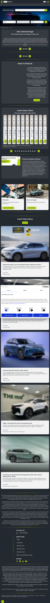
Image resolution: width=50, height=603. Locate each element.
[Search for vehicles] (30, 10)
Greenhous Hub (6, 431)
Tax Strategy (14, 596)
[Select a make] (9, 22)
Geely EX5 (20, 495)
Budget (32, 21)
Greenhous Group (13, 431)
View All (25, 223)
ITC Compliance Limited (25, 568)
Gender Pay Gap (8, 596)
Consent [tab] (9, 290)
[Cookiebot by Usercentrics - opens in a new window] (43, 287)
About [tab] (41, 290)
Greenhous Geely (6, 274)
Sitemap (3, 596)
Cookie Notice (42, 595)
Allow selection (25, 315)
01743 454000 (36, 525)
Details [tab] (25, 290)
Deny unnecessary (9, 315)
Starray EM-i (32, 495)
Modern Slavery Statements (22, 596)
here (41, 499)
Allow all (41, 315)
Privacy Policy (36, 595)
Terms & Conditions (30, 595)
